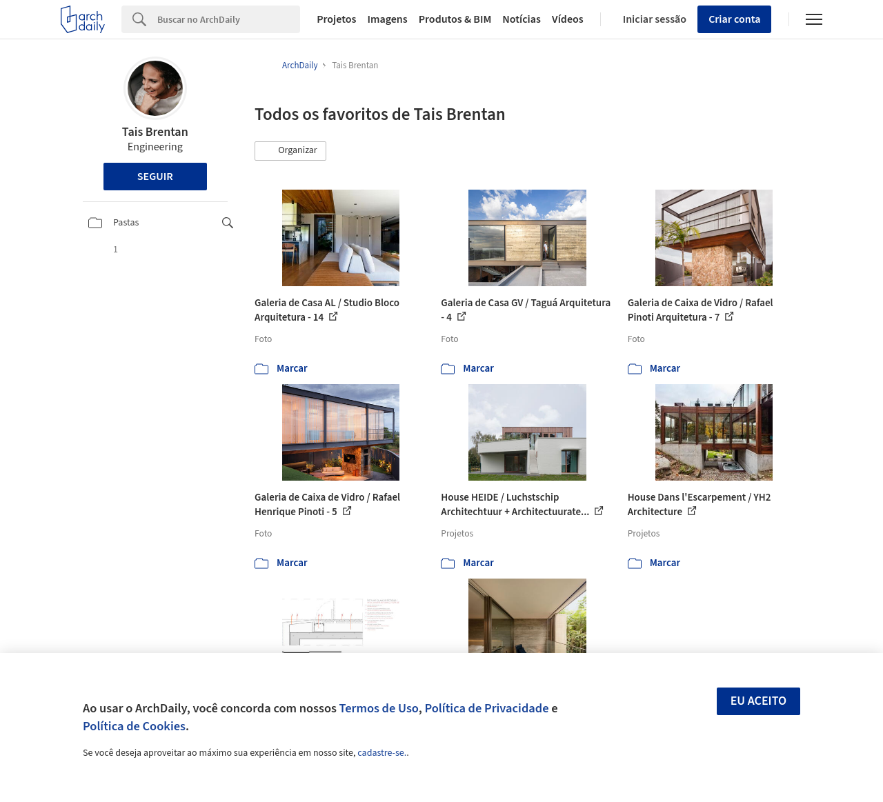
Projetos (336, 19)
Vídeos (568, 19)
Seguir (155, 176)
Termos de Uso (379, 708)
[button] (290, 151)
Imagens (387, 19)
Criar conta (734, 19)
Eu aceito (759, 701)
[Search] (228, 19)
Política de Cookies (134, 726)
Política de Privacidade (486, 708)
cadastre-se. (381, 753)
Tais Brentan (155, 132)
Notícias (521, 19)
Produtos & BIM (455, 19)
